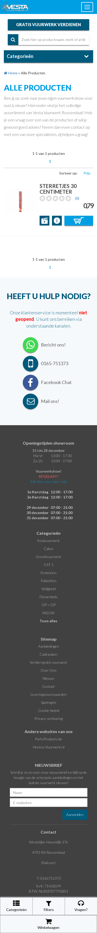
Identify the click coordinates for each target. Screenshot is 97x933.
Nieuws (48, 678)
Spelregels (48, 702)
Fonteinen (48, 572)
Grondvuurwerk (48, 556)
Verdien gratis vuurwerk (48, 662)
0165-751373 (54, 363)
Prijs (87, 173)
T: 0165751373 (48, 878)
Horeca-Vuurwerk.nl (48, 747)
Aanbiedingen (48, 646)
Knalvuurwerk (48, 540)
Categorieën (16, 906)
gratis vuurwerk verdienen (48, 24)
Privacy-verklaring (48, 718)
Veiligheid (48, 589)
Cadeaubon (48, 654)
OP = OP (49, 605)
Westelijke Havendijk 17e (48, 842)
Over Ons (49, 670)
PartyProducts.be (48, 739)
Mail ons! (48, 862)
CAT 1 (49, 564)
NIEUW (48, 613)
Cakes (49, 548)
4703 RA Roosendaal (48, 852)
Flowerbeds (49, 597)
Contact (48, 686)
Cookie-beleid (48, 710)
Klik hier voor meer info (48, 481)
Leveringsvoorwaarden (48, 694)
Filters (49, 906)
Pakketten (48, 580)
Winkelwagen (48, 924)
